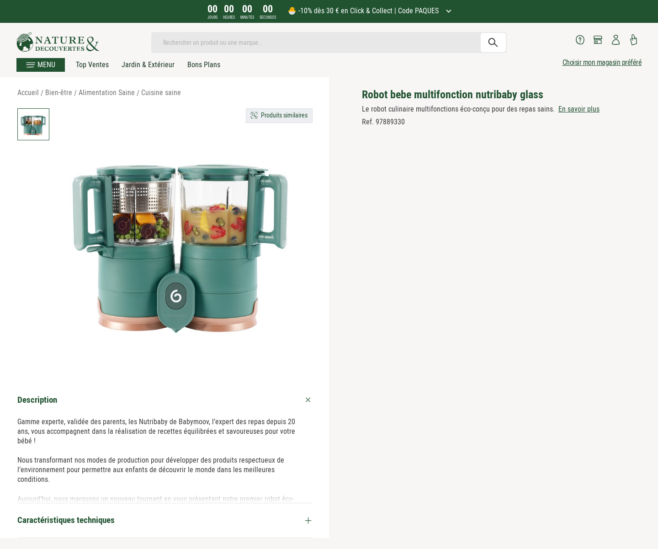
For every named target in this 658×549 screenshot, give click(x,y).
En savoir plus (579, 109)
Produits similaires (284, 115)
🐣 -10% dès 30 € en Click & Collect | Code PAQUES (363, 10)
